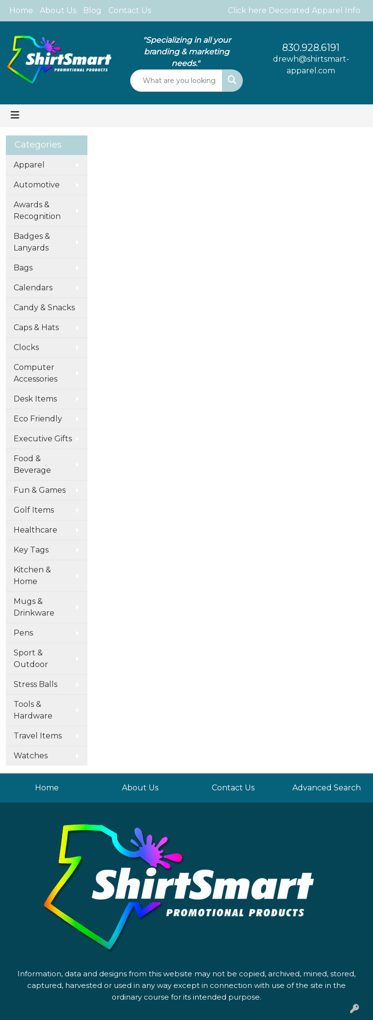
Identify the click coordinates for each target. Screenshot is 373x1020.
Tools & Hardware (33, 710)
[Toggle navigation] (15, 115)
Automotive (37, 184)
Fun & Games (40, 490)
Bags (23, 267)
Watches (31, 755)
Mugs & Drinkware (34, 607)
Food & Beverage (32, 464)
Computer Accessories (35, 373)
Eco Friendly (38, 418)
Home (21, 10)
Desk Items (35, 398)
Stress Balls (35, 684)
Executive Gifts (43, 438)
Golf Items (34, 510)
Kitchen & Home (32, 575)
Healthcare (35, 530)
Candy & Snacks (44, 307)
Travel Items (38, 735)
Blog (92, 10)
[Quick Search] (176, 80)
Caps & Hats (36, 327)
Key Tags (31, 549)
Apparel (29, 164)
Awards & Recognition (37, 210)
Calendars (33, 287)
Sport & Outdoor (31, 658)
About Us (58, 10)
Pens (23, 632)
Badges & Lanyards (32, 242)
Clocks (26, 347)
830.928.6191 (310, 47)
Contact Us (129, 10)
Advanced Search (326, 787)
